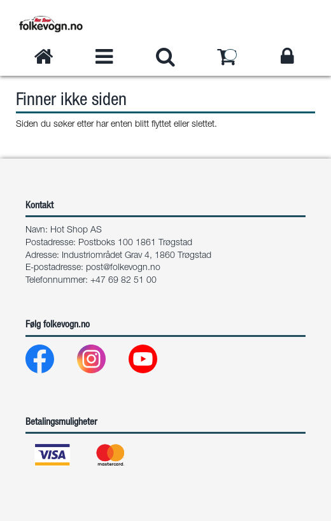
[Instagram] (101, 362)
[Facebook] (49, 362)
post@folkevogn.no (123, 268)
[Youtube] (153, 362)
